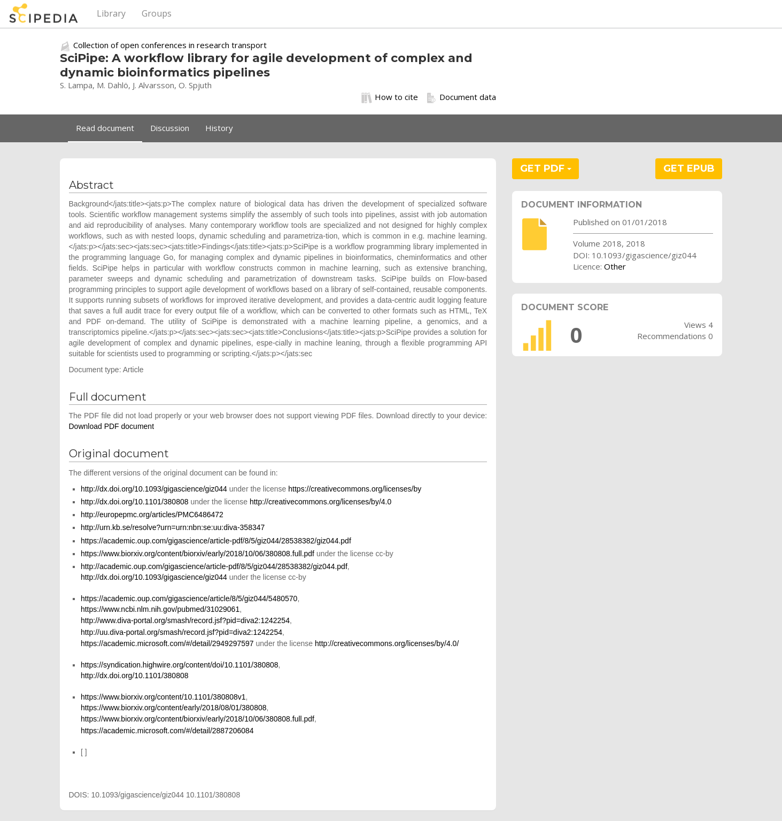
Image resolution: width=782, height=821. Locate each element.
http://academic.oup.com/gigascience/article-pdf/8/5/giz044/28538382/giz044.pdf (214, 566)
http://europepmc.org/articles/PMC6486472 (152, 514)
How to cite (389, 97)
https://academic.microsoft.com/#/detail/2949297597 (167, 643)
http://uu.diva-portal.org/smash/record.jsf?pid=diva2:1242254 (181, 632)
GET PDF (545, 168)
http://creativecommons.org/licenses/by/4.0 (320, 501)
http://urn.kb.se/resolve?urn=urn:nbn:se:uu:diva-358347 (173, 527)
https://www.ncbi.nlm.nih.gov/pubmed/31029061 (160, 609)
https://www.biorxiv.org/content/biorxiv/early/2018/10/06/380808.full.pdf (197, 553)
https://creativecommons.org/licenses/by (354, 489)
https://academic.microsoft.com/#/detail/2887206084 (167, 730)
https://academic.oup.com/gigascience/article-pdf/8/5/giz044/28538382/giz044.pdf (216, 540)
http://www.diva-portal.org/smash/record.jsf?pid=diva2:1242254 (185, 620)
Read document (105, 127)
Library (111, 13)
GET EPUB (689, 168)
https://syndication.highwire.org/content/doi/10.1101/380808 (179, 665)
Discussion (169, 127)
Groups (157, 13)
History (219, 127)
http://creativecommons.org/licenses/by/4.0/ (387, 643)
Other (615, 266)
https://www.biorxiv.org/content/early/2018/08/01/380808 (174, 707)
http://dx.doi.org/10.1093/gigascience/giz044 (154, 489)
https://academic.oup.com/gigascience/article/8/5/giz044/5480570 (189, 598)
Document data (461, 97)
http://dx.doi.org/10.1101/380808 (135, 501)
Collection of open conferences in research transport (170, 45)
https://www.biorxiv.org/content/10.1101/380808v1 (163, 697)
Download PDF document (111, 426)
